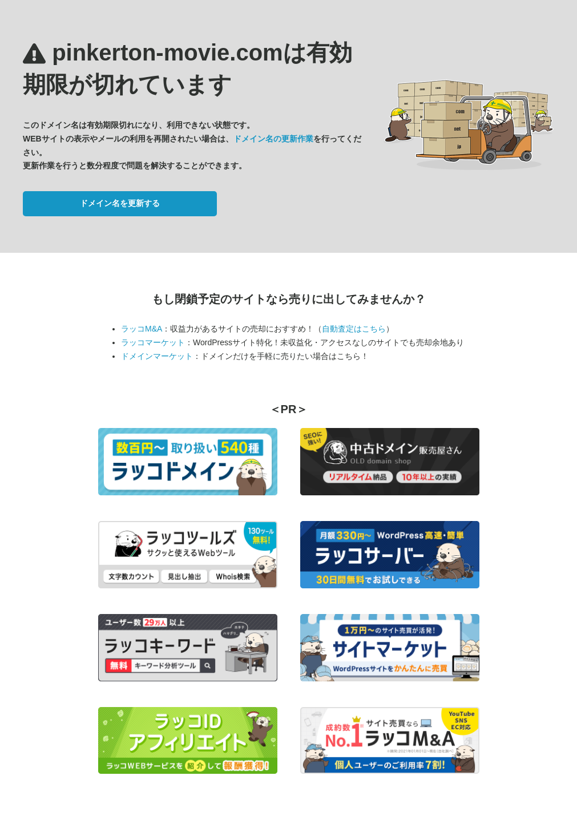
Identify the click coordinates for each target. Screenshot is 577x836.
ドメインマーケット (157, 356)
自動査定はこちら (354, 328)
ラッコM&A (141, 328)
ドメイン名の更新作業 (273, 138)
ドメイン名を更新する (120, 203)
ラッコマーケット (153, 342)
